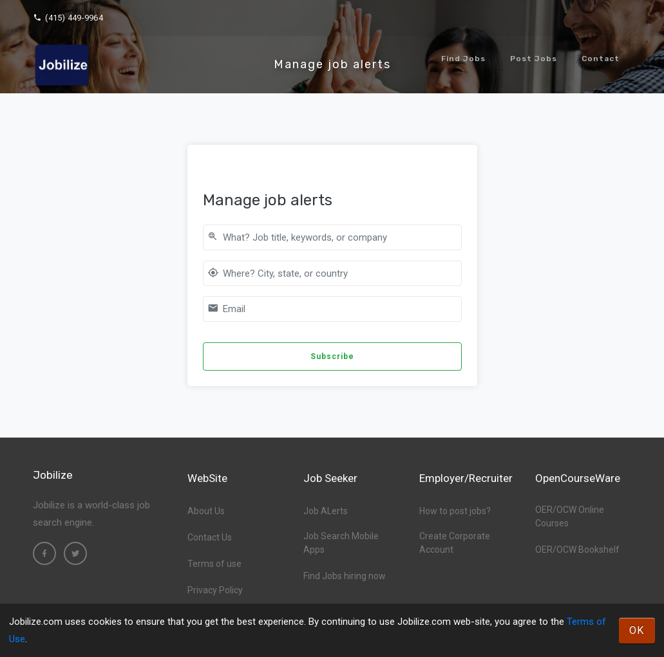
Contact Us (209, 537)
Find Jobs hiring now (344, 576)
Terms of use (214, 564)
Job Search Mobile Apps (341, 543)
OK (637, 630)
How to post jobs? (455, 511)
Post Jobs (533, 58)
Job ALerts (325, 511)
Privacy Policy (215, 590)
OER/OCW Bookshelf (577, 549)
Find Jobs (463, 58)
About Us (206, 511)
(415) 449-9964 (68, 18)
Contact (601, 58)
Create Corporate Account (454, 543)
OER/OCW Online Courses (569, 516)
